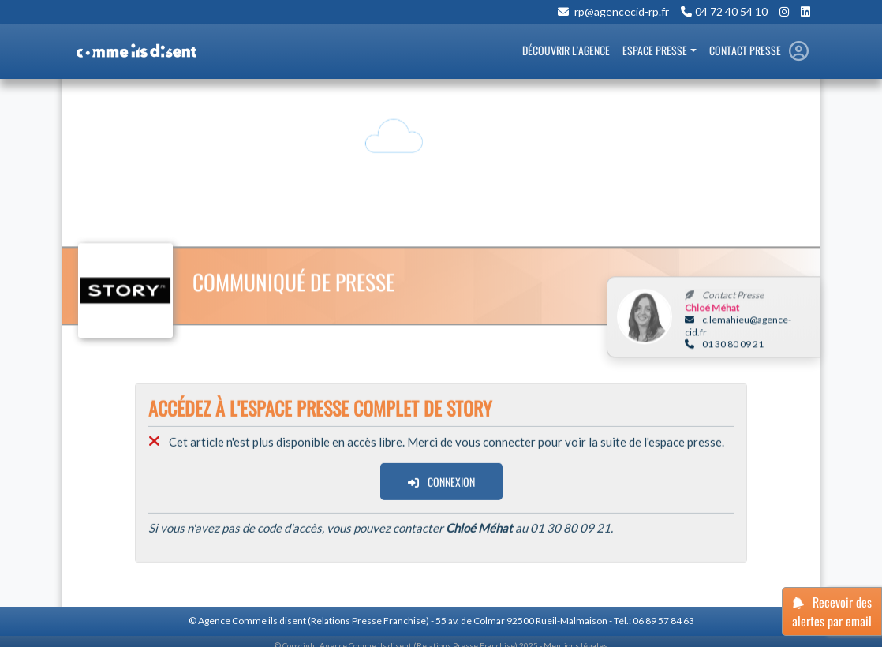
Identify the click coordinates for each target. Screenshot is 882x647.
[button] (798, 51)
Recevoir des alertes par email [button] (832, 611)
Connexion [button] (441, 483)
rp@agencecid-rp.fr (620, 11)
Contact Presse (745, 50)
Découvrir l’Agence (566, 50)
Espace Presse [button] (654, 50)
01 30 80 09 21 (724, 345)
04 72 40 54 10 (731, 11)
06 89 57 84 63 (663, 620)
